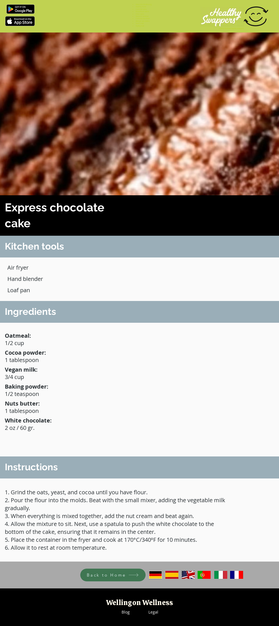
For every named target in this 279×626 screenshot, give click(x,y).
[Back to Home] (113, 575)
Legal (153, 612)
